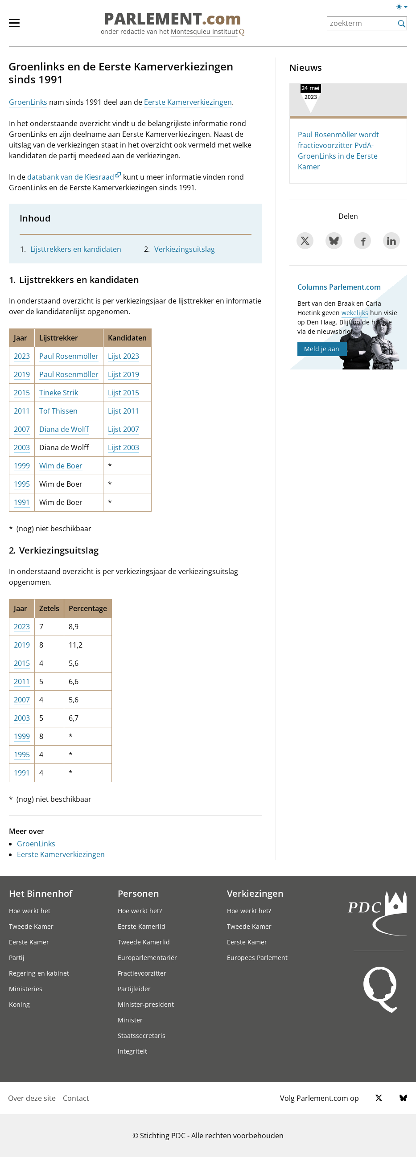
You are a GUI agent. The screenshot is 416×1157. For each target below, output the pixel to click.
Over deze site (32, 1098)
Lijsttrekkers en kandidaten (75, 249)
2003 (22, 447)
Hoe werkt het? (140, 911)
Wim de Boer (60, 466)
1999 (22, 466)
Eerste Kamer (29, 942)
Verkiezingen (255, 893)
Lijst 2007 (123, 429)
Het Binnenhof (40, 893)
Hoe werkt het (29, 911)
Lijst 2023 (123, 356)
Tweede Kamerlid (144, 942)
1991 (22, 502)
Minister (130, 1020)
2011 (22, 411)
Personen (138, 893)
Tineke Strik (58, 393)
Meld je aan (321, 349)
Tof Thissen (58, 411)
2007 (22, 429)
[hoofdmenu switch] (14, 26)
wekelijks (355, 312)
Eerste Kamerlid (141, 926)
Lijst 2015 (123, 393)
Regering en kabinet (39, 973)
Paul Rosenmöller (69, 356)
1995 (22, 484)
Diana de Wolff (64, 429)
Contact (76, 1098)
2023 (22, 356)
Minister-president (146, 1004)
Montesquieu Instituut (204, 31)
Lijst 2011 (123, 411)
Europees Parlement (257, 957)
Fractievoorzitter (142, 973)
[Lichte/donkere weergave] (404, 8)
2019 (22, 374)
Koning (19, 1004)
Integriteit (132, 1051)
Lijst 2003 (123, 447)
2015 (22, 393)
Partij (17, 957)
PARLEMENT (172, 19)
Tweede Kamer (31, 926)
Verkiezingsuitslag (184, 249)
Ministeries (25, 989)
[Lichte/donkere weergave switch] (404, 7)
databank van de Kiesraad (70, 177)
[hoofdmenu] (19, 26)
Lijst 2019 (123, 374)
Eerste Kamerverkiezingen (188, 102)
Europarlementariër (147, 957)
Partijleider (134, 989)
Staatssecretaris (141, 1035)
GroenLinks (28, 102)
